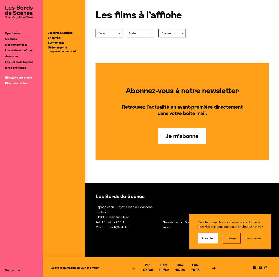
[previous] (134, 268)
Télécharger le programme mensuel (62, 49)
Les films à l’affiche (60, 32)
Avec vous (11, 56)
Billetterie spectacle (18, 77)
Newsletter (171, 222)
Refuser (232, 238)
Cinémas (11, 39)
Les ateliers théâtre (18, 50)
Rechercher (13, 270)
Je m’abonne (182, 136)
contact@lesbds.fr (117, 227)
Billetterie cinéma (16, 83)
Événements (56, 42)
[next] (214, 268)
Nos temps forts (16, 44)
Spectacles (12, 33)
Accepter (208, 238)
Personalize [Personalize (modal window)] (253, 238)
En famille (54, 37)
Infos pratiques (15, 67)
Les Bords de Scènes (19, 62)
